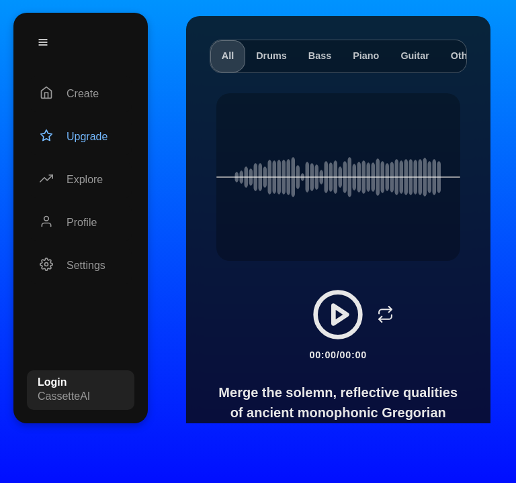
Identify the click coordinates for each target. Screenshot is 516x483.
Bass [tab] (319, 55)
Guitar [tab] (414, 55)
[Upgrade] (81, 137)
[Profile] (81, 223)
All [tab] (228, 55)
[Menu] (43, 42)
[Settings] (81, 266)
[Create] (81, 94)
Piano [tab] (366, 55)
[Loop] (385, 314)
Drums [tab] (271, 55)
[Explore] (81, 180)
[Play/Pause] (338, 314)
